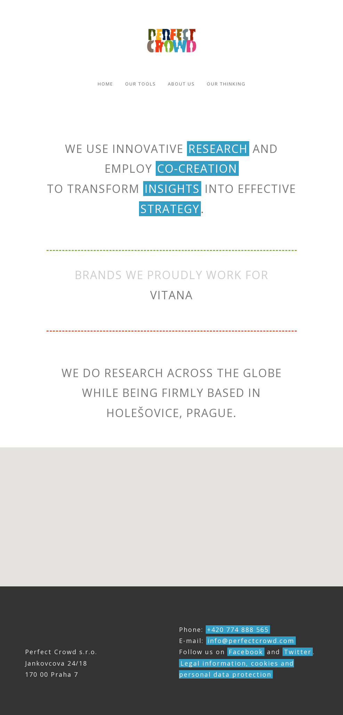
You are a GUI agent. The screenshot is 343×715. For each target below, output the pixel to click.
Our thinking (226, 84)
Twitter (297, 652)
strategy (169, 208)
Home (105, 84)
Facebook (246, 652)
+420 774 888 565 (238, 629)
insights (172, 188)
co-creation (197, 168)
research (218, 148)
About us (181, 84)
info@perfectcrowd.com (250, 640)
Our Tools (140, 84)
